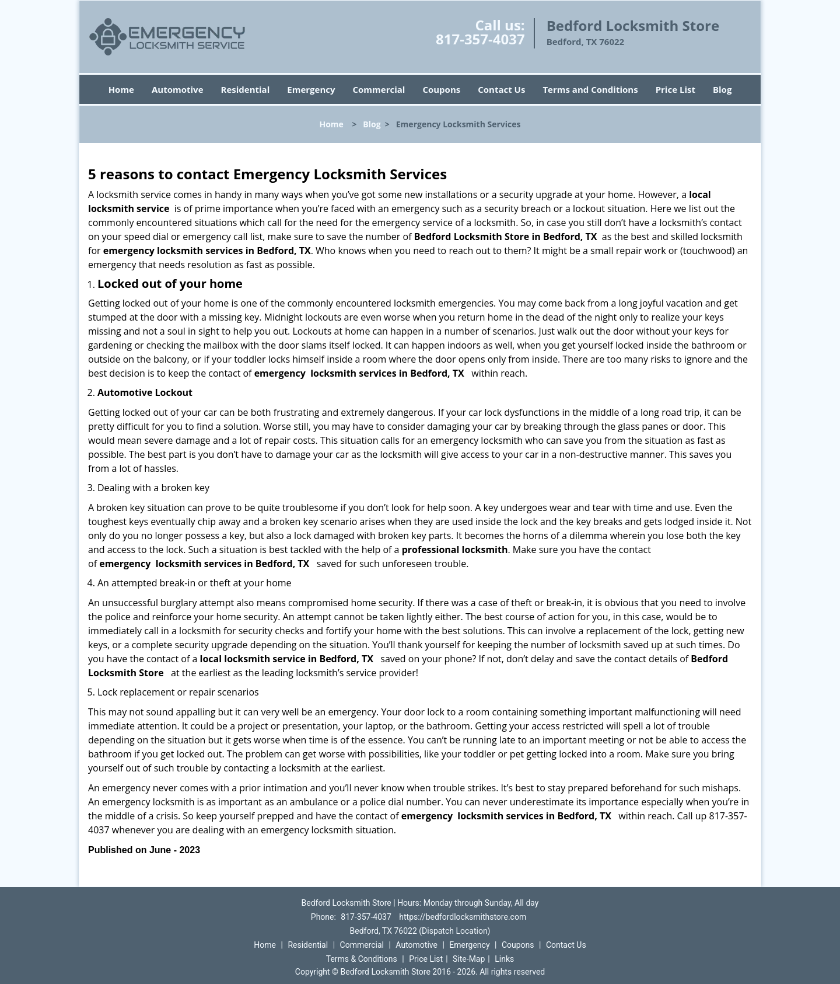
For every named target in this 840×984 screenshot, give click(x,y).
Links (504, 959)
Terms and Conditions (590, 89)
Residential (245, 89)
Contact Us (501, 89)
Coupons (441, 89)
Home (121, 89)
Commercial (379, 89)
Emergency (311, 89)
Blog (722, 89)
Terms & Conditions (361, 959)
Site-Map (469, 959)
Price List (675, 89)
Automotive (178, 89)
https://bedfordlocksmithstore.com (462, 917)
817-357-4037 (480, 38)
